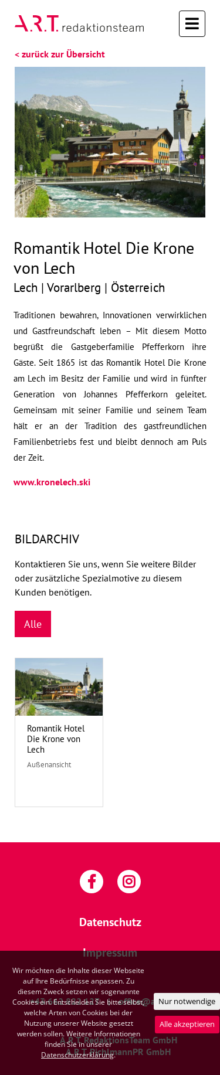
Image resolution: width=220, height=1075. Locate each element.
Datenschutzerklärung (77, 1055)
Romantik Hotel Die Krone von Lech (55, 739)
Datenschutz (110, 922)
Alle (33, 624)
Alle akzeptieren (187, 1024)
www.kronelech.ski (51, 482)
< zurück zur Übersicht (60, 54)
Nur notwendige (186, 1001)
